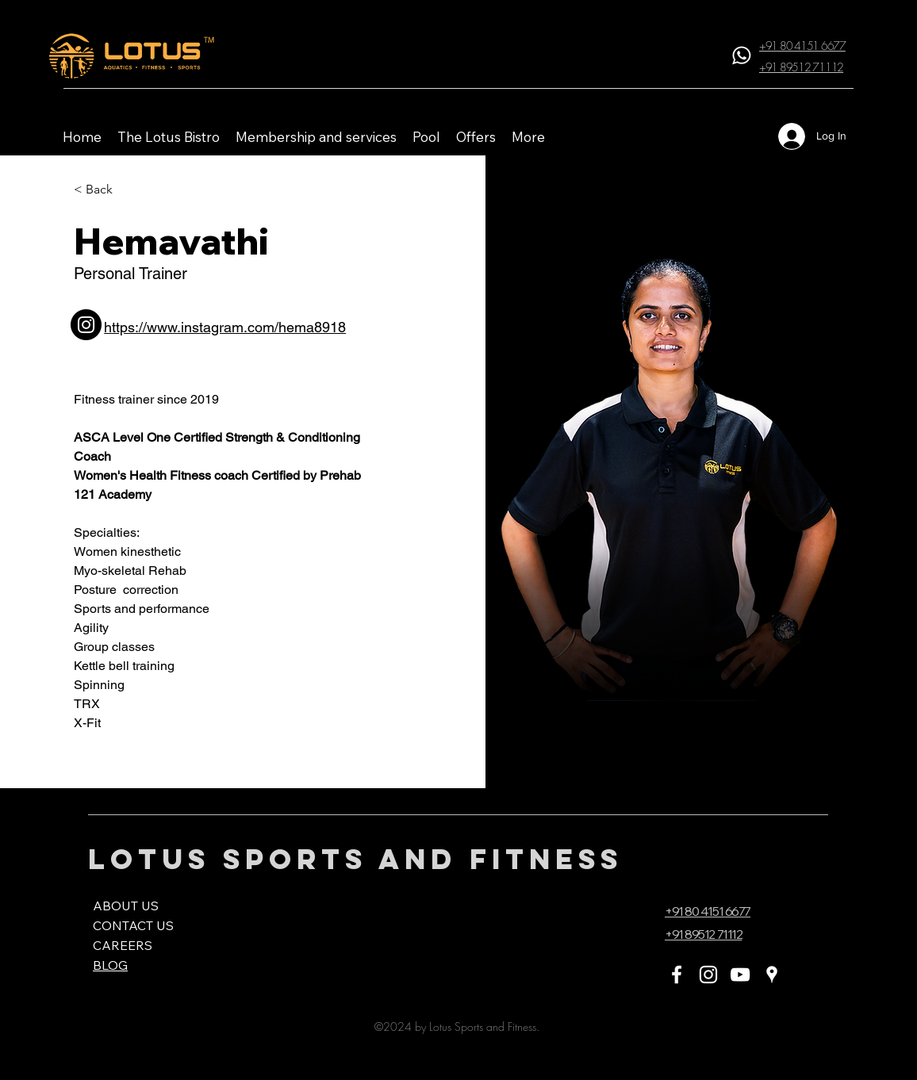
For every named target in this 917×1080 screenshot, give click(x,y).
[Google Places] (772, 974)
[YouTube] (740, 974)
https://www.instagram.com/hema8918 (225, 327)
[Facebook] (677, 974)
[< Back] (101, 189)
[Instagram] (708, 974)
